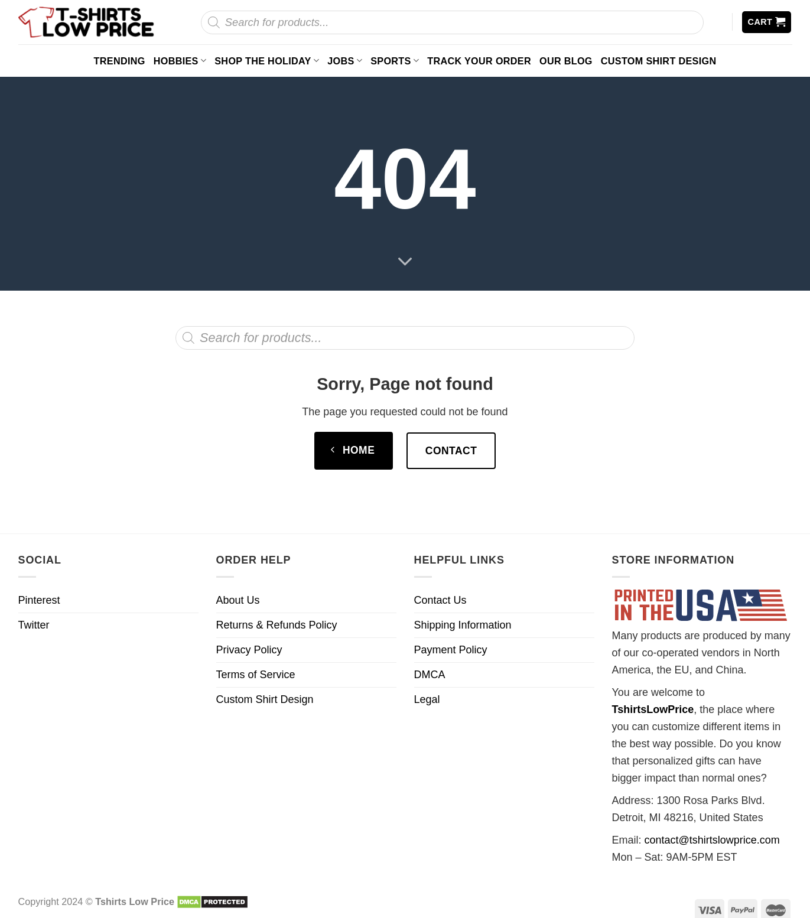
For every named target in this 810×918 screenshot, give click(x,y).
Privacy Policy (249, 650)
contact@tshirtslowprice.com (712, 840)
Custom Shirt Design (659, 61)
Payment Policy (450, 650)
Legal (427, 699)
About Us (238, 600)
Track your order (479, 61)
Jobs (344, 60)
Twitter (34, 625)
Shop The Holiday (266, 60)
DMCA (429, 675)
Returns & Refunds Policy (276, 625)
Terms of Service (255, 675)
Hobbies (180, 60)
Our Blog (566, 61)
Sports (394, 60)
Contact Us (440, 600)
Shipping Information (463, 625)
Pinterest (39, 600)
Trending (119, 61)
